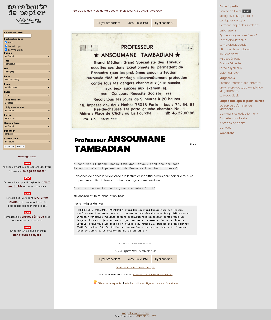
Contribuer (172, 283)
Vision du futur (229, 73)
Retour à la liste (138, 23)
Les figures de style (232, 20)
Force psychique (230, 68)
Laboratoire (227, 31)
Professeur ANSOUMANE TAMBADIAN (152, 274)
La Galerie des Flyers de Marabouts (96, 10)
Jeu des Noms (229, 54)
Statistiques (137, 283)
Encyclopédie (228, 6)
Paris (193, 144)
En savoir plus (147, 251)
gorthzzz (130, 251)
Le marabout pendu (232, 45)
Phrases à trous (229, 59)
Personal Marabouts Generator (240, 83)
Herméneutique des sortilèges (239, 25)
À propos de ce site (232, 123)
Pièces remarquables (108, 283)
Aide (126, 283)
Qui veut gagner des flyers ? (238, 35)
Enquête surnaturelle (233, 118)
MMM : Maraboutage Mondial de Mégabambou (241, 89)
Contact (225, 128)
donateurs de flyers (27, 235)
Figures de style (155, 283)
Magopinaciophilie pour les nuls (241, 101)
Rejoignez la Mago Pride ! (236, 16)
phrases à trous (32, 217)
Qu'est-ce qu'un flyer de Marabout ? (235, 107)
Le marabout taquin (232, 40)
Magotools (227, 78)
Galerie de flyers (235, 11)
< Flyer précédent (108, 23)
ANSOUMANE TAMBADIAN (120, 144)
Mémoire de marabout (234, 49)
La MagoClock (229, 96)
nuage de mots (33, 171)
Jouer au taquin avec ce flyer (135, 267)
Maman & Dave (146, 316)
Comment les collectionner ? (238, 114)
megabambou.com (135, 313)
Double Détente (230, 63)
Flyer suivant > (164, 23)
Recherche (227, 133)
